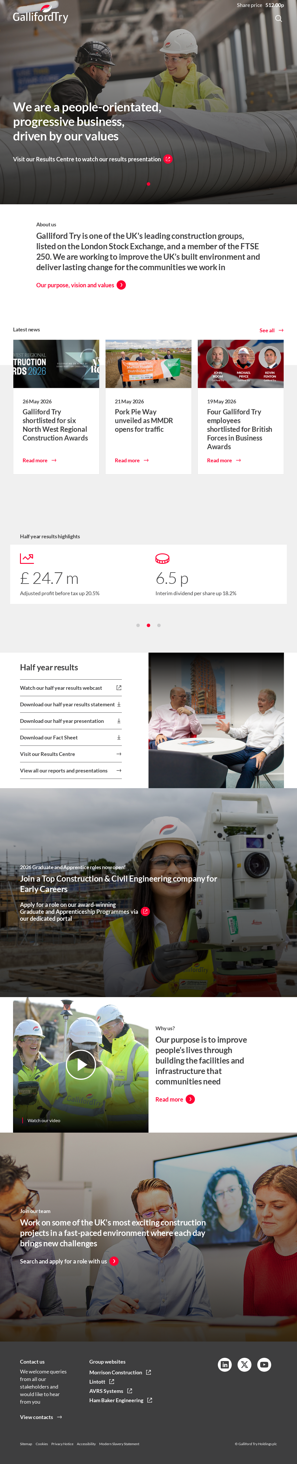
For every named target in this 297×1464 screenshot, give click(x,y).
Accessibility (86, 1444)
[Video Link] (81, 1072)
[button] (148, 184)
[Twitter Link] (244, 1365)
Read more (35, 467)
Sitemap (26, 1444)
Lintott (97, 1381)
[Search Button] (279, 19)
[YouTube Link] (264, 1365)
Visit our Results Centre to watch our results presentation (87, 159)
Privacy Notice (62, 1444)
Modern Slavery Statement (119, 1444)
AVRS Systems (106, 1391)
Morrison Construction (115, 1372)
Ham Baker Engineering (116, 1400)
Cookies (42, 1444)
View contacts (36, 1423)
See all (267, 337)
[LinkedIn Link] (225, 1365)
